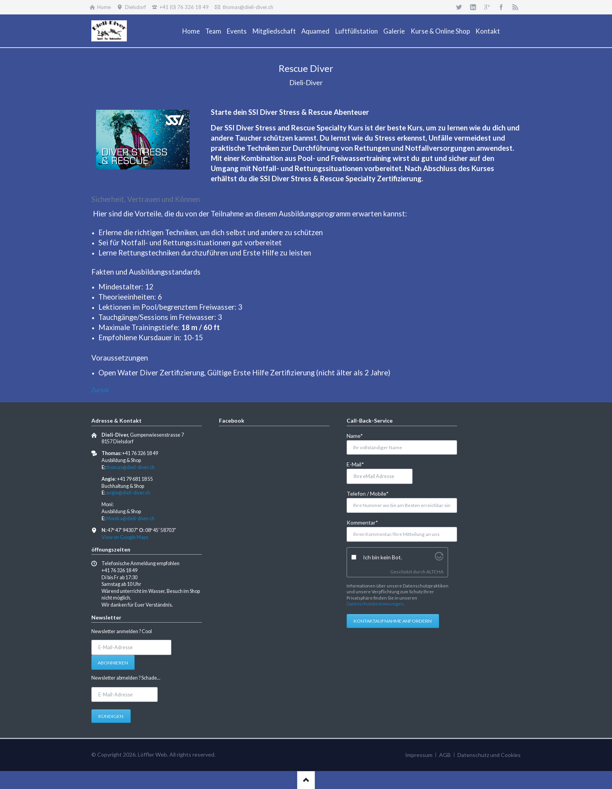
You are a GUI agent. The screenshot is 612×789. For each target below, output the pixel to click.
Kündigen (110, 716)
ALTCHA (434, 572)
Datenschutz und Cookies (489, 755)
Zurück (100, 390)
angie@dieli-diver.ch (128, 493)
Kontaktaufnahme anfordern (393, 621)
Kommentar (362, 522)
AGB (445, 755)
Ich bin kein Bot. (382, 557)
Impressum (418, 755)
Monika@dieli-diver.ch (130, 518)
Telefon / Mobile (368, 493)
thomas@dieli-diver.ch (130, 467)
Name (359, 435)
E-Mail (359, 464)
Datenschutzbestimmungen (375, 603)
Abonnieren (113, 663)
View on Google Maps (124, 537)
